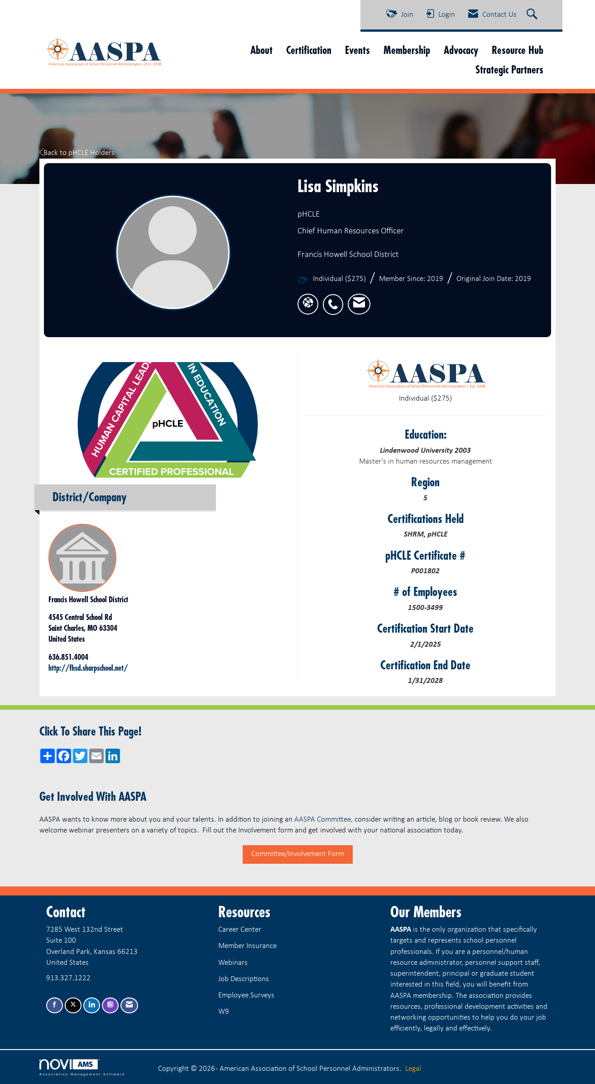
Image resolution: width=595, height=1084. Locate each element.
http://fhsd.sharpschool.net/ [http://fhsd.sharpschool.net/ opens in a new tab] (88, 668)
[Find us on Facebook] (54, 1005)
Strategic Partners (509, 69)
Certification (308, 50)
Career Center (239, 930)
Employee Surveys (246, 995)
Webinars (233, 963)
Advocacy (461, 50)
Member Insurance (247, 946)
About (261, 50)
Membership (407, 50)
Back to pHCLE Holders (77, 153)
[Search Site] (533, 15)
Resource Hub (517, 50)
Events (357, 50)
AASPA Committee (322, 819)
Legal (413, 1069)
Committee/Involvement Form (297, 854)
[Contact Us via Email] (129, 1005)
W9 (223, 1012)
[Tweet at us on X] (73, 1005)
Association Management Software (82, 1067)
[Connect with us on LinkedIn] (91, 1005)
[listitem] (335, 299)
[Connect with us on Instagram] (110, 1005)
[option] (169, 420)
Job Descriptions (243, 979)
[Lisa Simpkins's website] (308, 304)
